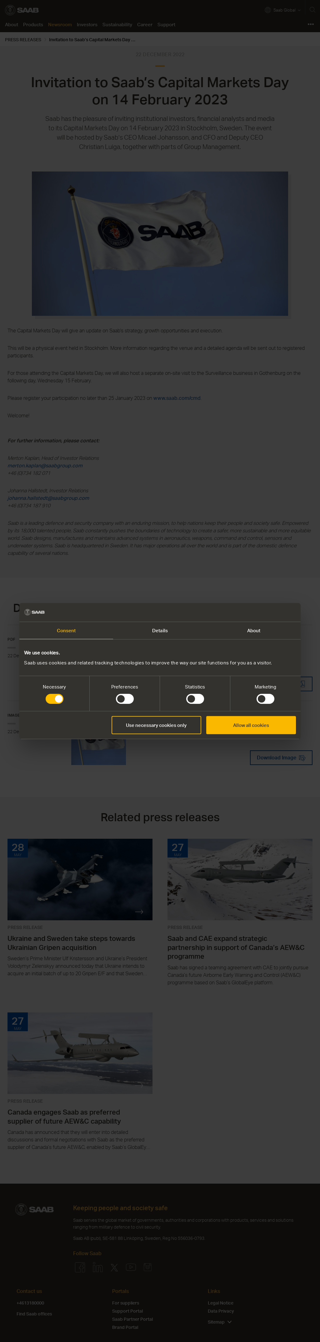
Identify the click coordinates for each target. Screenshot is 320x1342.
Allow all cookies (251, 725)
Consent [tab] (66, 630)
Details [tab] (160, 630)
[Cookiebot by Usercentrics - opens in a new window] (268, 612)
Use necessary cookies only (156, 725)
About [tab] (254, 630)
